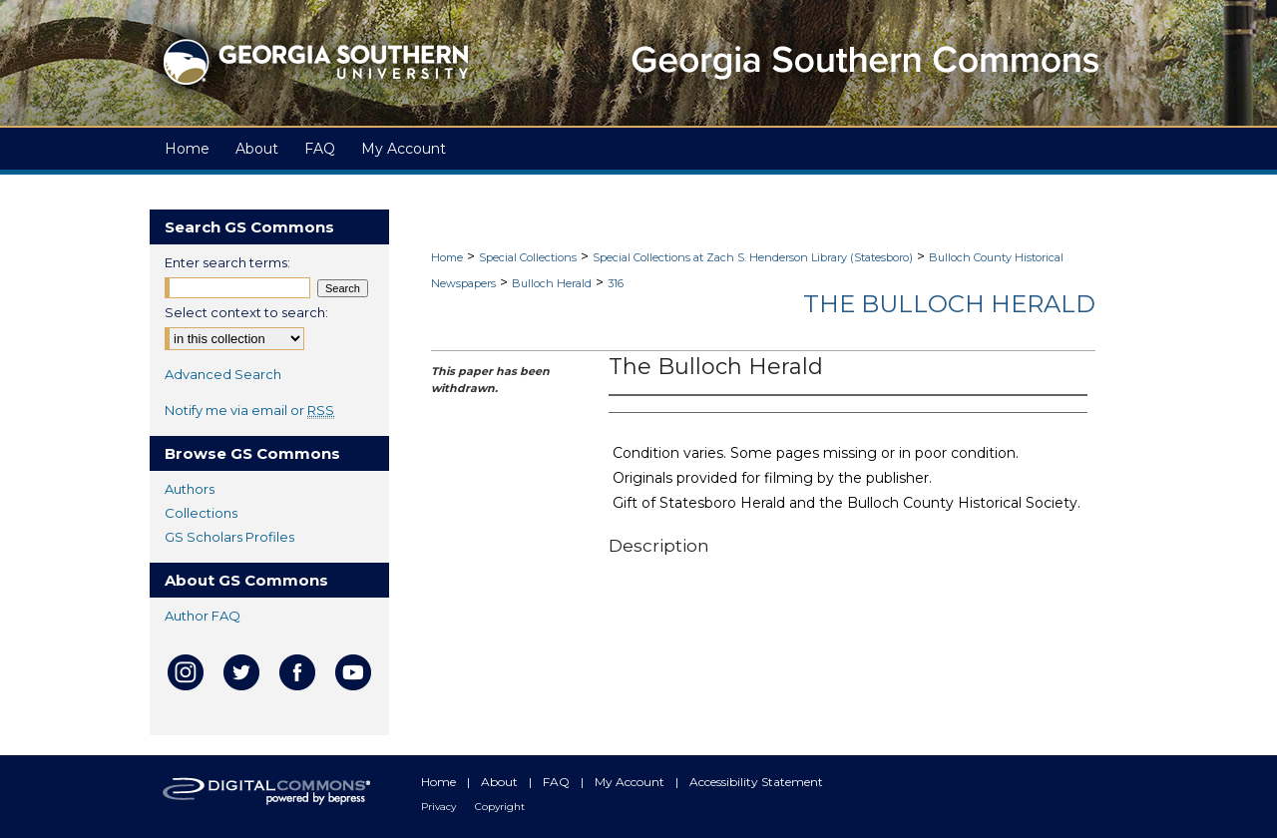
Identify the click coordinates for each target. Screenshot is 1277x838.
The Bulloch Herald (949, 303)
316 (616, 283)
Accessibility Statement (756, 781)
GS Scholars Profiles (229, 537)
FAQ (558, 781)
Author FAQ (202, 616)
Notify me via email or (249, 410)
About (501, 781)
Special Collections (528, 257)
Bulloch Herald (552, 283)
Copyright (500, 806)
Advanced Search (223, 374)
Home (447, 257)
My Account (631, 781)
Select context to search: (246, 312)
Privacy (440, 806)
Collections (201, 513)
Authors (189, 489)
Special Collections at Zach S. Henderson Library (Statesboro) (753, 257)
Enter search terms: (227, 262)
